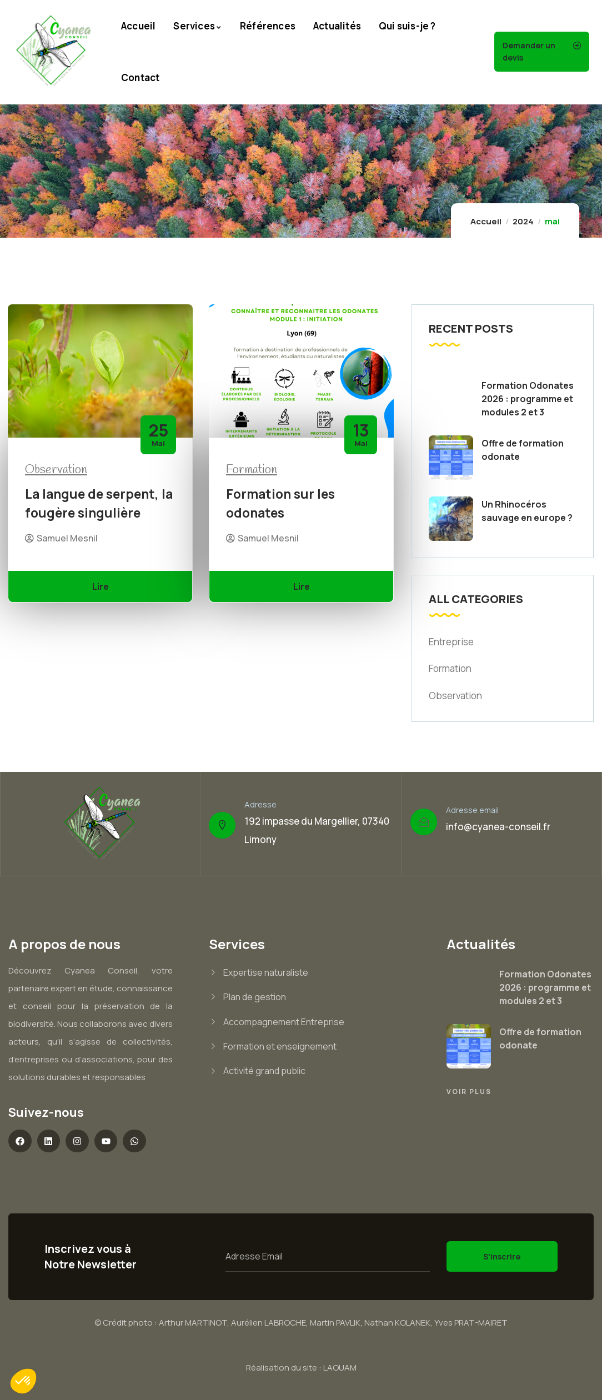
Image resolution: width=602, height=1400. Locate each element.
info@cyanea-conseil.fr (498, 826)
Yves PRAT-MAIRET (471, 1322)
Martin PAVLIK (335, 1322)
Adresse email (472, 810)
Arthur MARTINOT (193, 1322)
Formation (251, 469)
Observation (56, 469)
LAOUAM (340, 1367)
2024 (523, 221)
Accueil (485, 221)
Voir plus (469, 1091)
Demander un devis (529, 51)
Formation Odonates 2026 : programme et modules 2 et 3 (527, 398)
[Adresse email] (423, 822)
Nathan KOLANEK (397, 1322)
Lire (100, 586)
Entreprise (451, 641)
